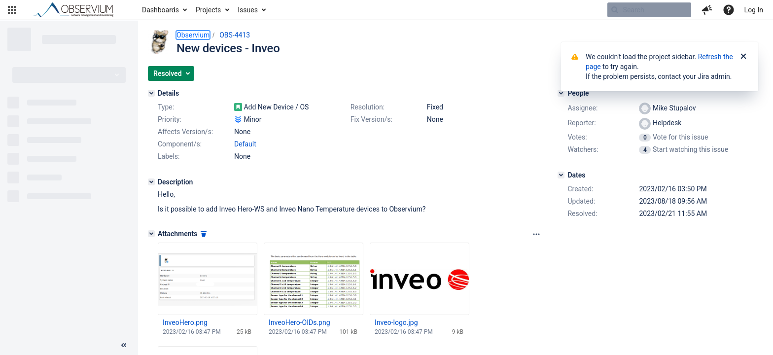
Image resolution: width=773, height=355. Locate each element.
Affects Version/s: (185, 132)
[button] (12, 10)
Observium (193, 35)
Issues (248, 10)
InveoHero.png (185, 322)
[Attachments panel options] (536, 234)
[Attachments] (151, 233)
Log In (753, 10)
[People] (561, 93)
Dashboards (160, 10)
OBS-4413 (234, 35)
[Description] (151, 181)
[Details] (151, 93)
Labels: (168, 156)
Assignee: (582, 108)
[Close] (743, 57)
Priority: (169, 119)
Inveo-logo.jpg (396, 322)
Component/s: (180, 144)
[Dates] (561, 175)
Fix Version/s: (371, 119)
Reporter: (581, 123)
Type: (166, 107)
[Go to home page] (78, 10)
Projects (208, 10)
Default (245, 144)
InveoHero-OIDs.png (299, 322)
